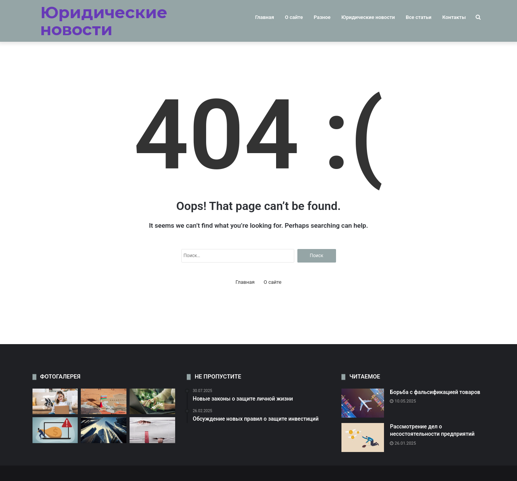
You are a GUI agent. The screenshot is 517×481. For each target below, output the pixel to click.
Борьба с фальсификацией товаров (435, 392)
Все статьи (419, 17)
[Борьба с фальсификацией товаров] (362, 403)
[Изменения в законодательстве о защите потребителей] (152, 430)
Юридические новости (368, 17)
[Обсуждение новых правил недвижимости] (103, 430)
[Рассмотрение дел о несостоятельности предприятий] (362, 437)
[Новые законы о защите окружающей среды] (152, 401)
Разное (322, 17)
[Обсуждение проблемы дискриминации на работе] (55, 401)
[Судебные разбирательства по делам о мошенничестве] (55, 430)
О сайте (294, 17)
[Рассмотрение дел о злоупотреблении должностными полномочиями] (103, 401)
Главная (264, 17)
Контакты (454, 17)
